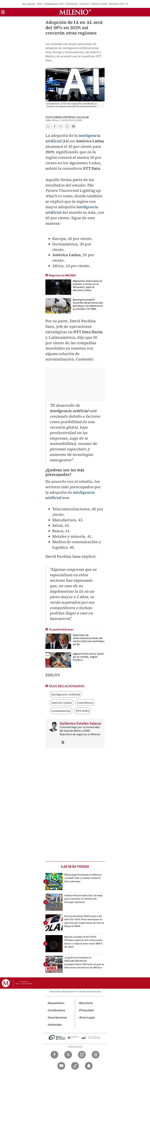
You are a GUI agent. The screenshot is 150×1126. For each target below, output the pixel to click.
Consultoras (85, 702)
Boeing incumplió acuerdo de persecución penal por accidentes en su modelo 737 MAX (88, 304)
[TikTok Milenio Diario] (75, 1066)
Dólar (39, 4)
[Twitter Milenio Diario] (68, 1055)
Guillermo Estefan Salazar (67, 117)
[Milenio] (75, 12)
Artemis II (85, 4)
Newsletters (56, 1003)
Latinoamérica (61, 711)
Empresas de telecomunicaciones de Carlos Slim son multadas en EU (88, 639)
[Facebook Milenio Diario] (54, 1055)
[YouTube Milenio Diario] (61, 1066)
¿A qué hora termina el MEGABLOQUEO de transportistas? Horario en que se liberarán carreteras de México (84, 962)
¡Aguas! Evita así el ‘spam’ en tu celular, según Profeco (88, 657)
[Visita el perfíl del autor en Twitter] (62, 743)
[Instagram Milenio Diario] (82, 1055)
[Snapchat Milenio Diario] (89, 1066)
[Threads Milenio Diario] (95, 1055)
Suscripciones (57, 1017)
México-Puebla (99, 4)
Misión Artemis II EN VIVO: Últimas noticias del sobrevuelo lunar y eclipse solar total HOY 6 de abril (83, 941)
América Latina (61, 702)
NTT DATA (82, 711)
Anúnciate (55, 1024)
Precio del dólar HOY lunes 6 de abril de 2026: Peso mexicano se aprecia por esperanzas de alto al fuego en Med (84, 921)
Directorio (86, 1003)
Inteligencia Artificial (65, 694)
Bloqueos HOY (116, 4)
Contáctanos (56, 1010)
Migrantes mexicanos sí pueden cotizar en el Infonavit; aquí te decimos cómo (87, 285)
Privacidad (86, 1010)
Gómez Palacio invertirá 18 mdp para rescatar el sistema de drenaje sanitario (83, 899)
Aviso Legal (87, 1017)
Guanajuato (72, 4)
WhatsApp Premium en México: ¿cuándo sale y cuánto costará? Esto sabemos (83, 878)
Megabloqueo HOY (54, 4)
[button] (3, 13)
